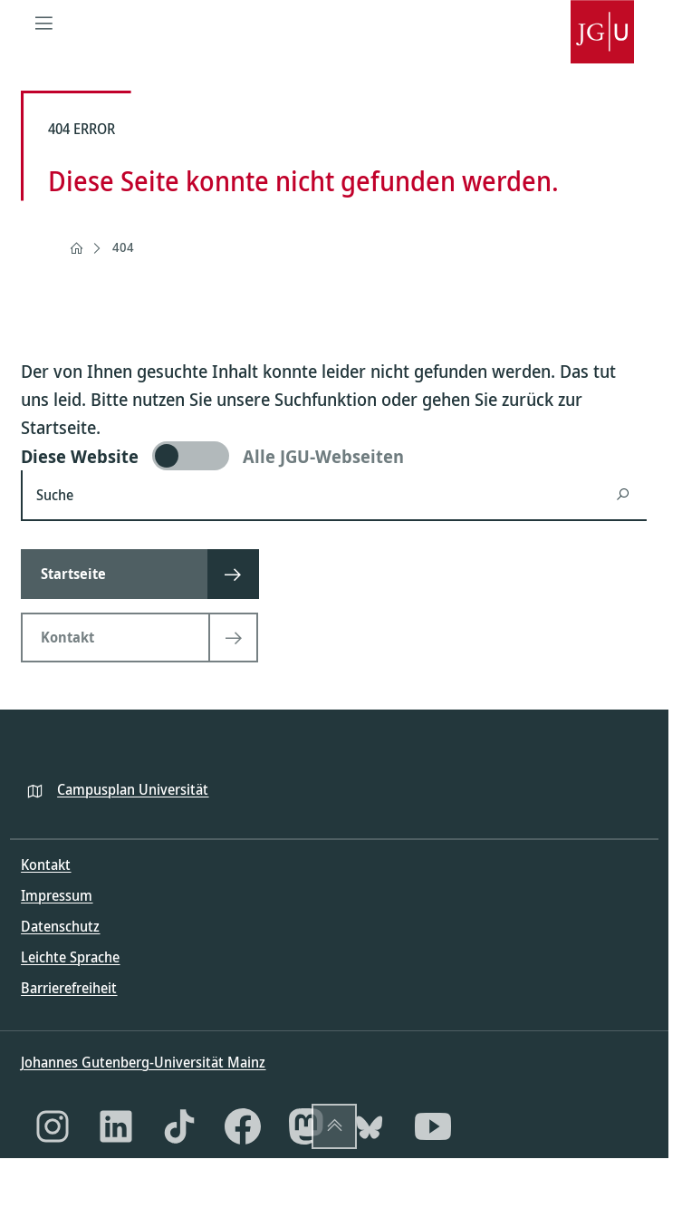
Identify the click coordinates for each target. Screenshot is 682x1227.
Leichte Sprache (70, 957)
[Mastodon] (306, 1126)
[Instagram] (52, 1126)
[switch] (334, 455)
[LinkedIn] (116, 1126)
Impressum (56, 895)
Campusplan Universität (132, 789)
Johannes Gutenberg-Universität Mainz (143, 1062)
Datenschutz (60, 926)
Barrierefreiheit (69, 988)
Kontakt (46, 864)
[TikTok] (179, 1126)
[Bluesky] (369, 1126)
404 (123, 247)
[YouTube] (433, 1126)
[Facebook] (243, 1126)
